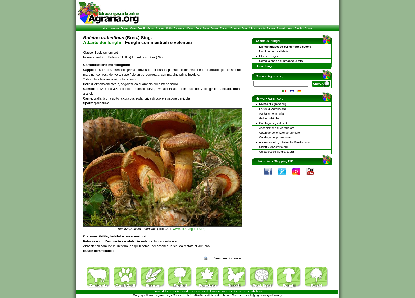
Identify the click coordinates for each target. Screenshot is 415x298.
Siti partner (240, 291)
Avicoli (115, 28)
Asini (106, 28)
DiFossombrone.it (219, 291)
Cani (133, 28)
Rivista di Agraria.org (272, 104)
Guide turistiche (269, 118)
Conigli (160, 28)
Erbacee (235, 28)
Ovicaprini (179, 28)
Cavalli (141, 28)
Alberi (252, 28)
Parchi (308, 28)
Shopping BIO (283, 161)
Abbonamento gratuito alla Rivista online (285, 142)
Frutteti (224, 28)
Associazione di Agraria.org (276, 127)
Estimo (271, 28)
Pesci (190, 28)
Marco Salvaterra (234, 295)
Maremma (192, 291)
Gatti (169, 28)
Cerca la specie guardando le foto (281, 60)
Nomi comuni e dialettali (274, 51)
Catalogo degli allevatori (274, 123)
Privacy (277, 295)
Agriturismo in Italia (271, 113)
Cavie (150, 28)
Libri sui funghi (268, 56)
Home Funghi (265, 66)
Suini (206, 28)
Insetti (261, 28)
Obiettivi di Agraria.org (273, 146)
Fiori (244, 28)
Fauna (214, 28)
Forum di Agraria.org (272, 108)
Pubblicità (256, 291)
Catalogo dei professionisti (276, 137)
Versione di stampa (227, 258)
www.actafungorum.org (189, 229)
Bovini (124, 28)
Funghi (298, 28)
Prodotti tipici (284, 28)
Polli (198, 28)
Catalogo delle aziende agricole (279, 132)
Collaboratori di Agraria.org (276, 151)
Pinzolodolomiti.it (164, 291)
